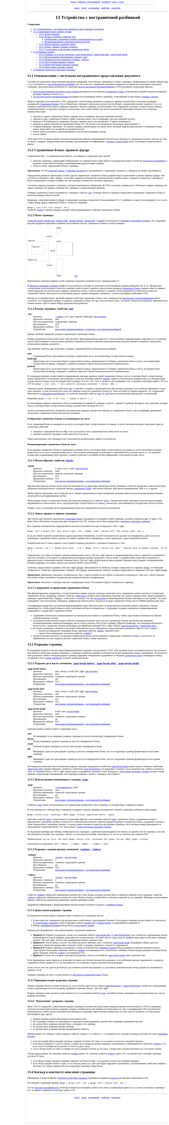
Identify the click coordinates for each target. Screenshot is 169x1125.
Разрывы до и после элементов (53, 663)
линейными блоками (50, 925)
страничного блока (115, 91)
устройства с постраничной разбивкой (103, 329)
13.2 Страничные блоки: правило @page (52, 31)
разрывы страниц (149, 96)
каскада (114, 1078)
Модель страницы (36, 101)
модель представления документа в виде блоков (56, 91)
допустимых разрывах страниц (134, 771)
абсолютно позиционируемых (87, 975)
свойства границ (56, 170)
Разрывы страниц (48, 644)
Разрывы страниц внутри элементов (56, 849)
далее (84, 8)
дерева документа (53, 658)
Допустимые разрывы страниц (53, 910)
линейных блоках (114, 904)
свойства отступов (76, 170)
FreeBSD (106, 2)
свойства (105, 8)
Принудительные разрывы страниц (56, 980)
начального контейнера (154, 161)
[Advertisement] (12, 561)
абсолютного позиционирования (137, 298)
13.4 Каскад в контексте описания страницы (54, 70)
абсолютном (100, 598)
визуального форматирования (69, 329)
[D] (76, 276)
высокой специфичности (46, 1087)
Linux (114, 2)
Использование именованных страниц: (58, 779)
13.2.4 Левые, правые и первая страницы (58, 47)
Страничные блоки (49, 150)
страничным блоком (49, 104)
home (73, 2)
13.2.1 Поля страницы (49, 34)
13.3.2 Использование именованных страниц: (63, 57)
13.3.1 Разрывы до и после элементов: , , (83, 54)
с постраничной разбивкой (97, 481)
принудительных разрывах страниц (94, 827)
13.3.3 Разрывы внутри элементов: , (64, 59)
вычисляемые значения (47, 923)
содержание (93, 8)
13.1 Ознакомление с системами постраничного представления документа (68, 29)
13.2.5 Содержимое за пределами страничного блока (64, 49)
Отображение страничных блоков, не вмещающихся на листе (73, 39)
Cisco (121, 2)
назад (77, 8)
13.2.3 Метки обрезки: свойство (57, 44)
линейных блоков (107, 948)
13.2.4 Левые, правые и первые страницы (52, 513)
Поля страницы (44, 215)
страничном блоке (133, 655)
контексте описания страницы (136, 221)
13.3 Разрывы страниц (43, 52)
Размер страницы (45, 308)
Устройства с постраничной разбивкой (100, 17)
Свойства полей (34, 221)
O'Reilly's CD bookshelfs (88, 2)
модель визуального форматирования (96, 87)
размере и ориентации (117, 141)
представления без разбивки (61, 84)
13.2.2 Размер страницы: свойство (57, 37)
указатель (115, 8)
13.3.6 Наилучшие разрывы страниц (56, 67)
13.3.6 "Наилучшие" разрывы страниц (50, 1001)
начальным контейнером (53, 393)
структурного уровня (84, 925)
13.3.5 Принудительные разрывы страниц (58, 64)
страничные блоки (73, 519)
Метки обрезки (44, 460)
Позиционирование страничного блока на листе (67, 42)
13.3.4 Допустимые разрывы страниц (56, 62)
